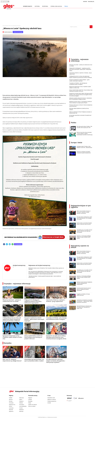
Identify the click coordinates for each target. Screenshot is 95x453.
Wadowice (21, 409)
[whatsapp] (12, 244)
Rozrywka (45, 6)
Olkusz (20, 399)
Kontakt (49, 402)
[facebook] (4, 244)
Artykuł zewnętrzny (8, 32)
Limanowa (11, 408)
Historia (37, 6)
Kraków (10, 397)
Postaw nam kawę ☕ (18, 32)
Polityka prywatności (52, 401)
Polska (73, 122)
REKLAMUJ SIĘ (91, 1)
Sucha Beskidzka (22, 406)
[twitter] (7, 244)
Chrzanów (11, 402)
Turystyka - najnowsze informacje (17, 283)
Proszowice (21, 404)
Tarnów (21, 408)
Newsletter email (51, 397)
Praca (66, 6)
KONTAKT (85, 1)
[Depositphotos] (81, 398)
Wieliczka (21, 411)
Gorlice (10, 406)
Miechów (11, 409)
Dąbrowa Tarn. (12, 404)
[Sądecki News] (75, 398)
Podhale (21, 402)
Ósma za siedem (31, 406)
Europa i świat (76, 142)
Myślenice (11, 411)
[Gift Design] (69, 400)
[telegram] (10, 244)
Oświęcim (21, 401)
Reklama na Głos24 (52, 399)
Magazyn (30, 397)
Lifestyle (30, 399)
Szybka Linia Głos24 (56, 6)
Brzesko (10, 401)
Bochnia (11, 399)
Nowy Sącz (21, 397)
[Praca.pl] (69, 398)
